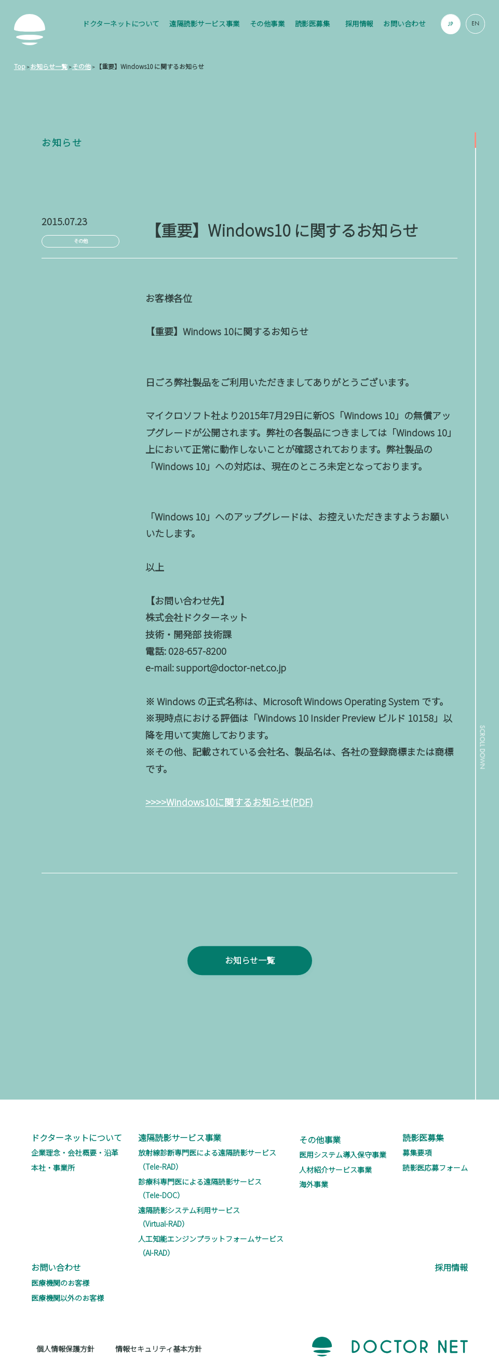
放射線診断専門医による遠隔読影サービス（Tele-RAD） (207, 1159)
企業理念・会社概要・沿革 (74, 1152)
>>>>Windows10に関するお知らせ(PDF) (229, 801)
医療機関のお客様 (60, 1283)
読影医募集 (312, 23)
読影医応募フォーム (435, 1167)
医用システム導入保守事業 (342, 1154)
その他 (81, 240)
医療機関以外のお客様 (67, 1298)
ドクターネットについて (121, 23)
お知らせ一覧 (250, 977)
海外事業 (313, 1184)
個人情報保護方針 (65, 1348)
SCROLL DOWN (481, 752)
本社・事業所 (53, 1167)
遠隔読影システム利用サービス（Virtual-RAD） (189, 1217)
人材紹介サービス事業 (335, 1169)
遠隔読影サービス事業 (204, 23)
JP (450, 24)
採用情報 (359, 23)
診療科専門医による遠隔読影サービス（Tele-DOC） (200, 1188)
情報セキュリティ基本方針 (158, 1348)
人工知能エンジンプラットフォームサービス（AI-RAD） (211, 1245)
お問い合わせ (404, 23)
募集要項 (416, 1152)
